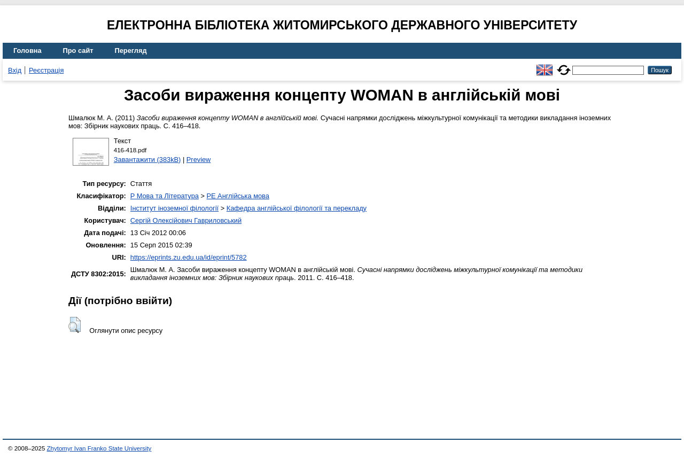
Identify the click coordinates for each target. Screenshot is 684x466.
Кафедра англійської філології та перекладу (297, 208)
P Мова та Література (164, 196)
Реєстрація (46, 70)
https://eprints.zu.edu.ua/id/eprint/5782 (188, 257)
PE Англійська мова (237, 196)
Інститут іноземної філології (174, 208)
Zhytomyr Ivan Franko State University (99, 448)
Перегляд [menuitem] (131, 50)
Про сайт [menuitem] (78, 50)
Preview (198, 160)
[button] (74, 325)
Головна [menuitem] (27, 50)
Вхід (14, 70)
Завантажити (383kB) (147, 160)
